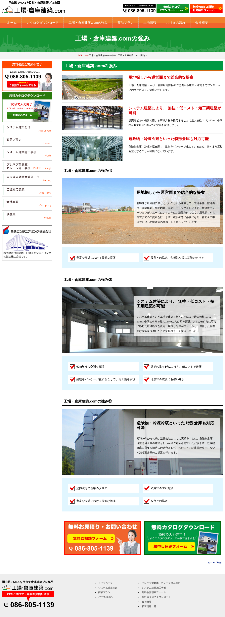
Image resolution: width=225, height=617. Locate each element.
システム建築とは (108, 587)
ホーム (12, 22)
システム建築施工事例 (154, 587)
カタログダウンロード (43, 22)
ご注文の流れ (175, 22)
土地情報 (149, 22)
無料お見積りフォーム (154, 592)
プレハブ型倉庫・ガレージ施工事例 (161, 582)
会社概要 (201, 22)
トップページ (105, 582)
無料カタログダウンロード (156, 597)
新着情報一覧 (149, 606)
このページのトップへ (213, 562)
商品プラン (126, 22)
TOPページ (83, 55)
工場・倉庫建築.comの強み (88, 22)
